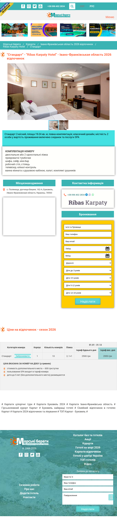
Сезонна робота (29, 486)
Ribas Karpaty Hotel (14, 46)
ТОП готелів (88, 460)
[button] (106, 91)
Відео (87, 464)
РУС (92, 6)
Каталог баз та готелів (87, 435)
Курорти (30, 44)
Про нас (29, 490)
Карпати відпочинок (88, 451)
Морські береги (12, 44)
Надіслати (87, 301)
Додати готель (29, 494)
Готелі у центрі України (88, 455)
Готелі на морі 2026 (87, 447)
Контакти (29, 498)
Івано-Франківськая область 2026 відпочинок (67, 44)
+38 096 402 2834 (56, 6)
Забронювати (23, 356)
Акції (88, 439)
